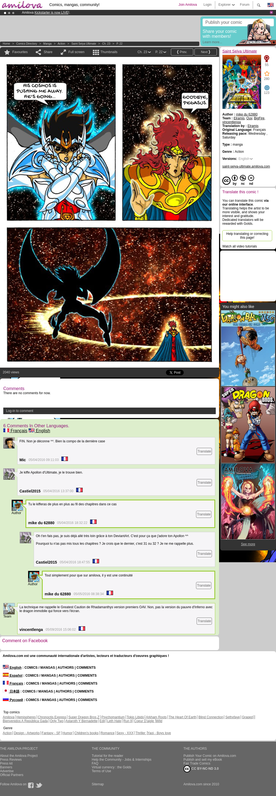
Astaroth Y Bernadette (81, 721)
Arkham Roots (156, 717)
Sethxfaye (232, 717)
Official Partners (11, 775)
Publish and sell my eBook (202, 760)
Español (12, 675)
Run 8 (127, 721)
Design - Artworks (27, 733)
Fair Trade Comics (196, 763)
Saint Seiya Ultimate (83, 43)
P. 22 (119, 43)
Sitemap (98, 784)
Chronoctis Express (52, 717)
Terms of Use (101, 771)
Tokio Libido (135, 717)
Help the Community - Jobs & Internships (121, 760)
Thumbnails (108, 52)
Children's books (86, 733)
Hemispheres (26, 717)
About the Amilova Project (19, 756)
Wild (159, 721)
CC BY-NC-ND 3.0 (201, 768)
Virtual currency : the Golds (111, 767)
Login (207, 5)
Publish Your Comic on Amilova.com (209, 756)
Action (61, 43)
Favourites (20, 52)
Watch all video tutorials (239, 246)
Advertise (7, 771)
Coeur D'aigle (144, 721)
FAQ (95, 763)
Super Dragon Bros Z (83, 717)
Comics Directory (26, 43)
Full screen (76, 52)
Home (6, 43)
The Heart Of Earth (182, 717)
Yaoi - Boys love (159, 733)
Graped (247, 717)
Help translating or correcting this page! (247, 236)
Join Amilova (188, 5)
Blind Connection (211, 717)
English (39, 430)
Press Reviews (11, 760)
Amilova (9, 717)
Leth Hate (114, 721)
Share (48, 52)
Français (15, 430)
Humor (67, 733)
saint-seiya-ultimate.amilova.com (246, 166)
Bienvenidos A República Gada (25, 721)
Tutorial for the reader (107, 756)
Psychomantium (113, 717)
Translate (204, 451)
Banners (6, 767)
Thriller (140, 733)
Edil (102, 721)
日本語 (11, 691)
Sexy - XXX (125, 733)
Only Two (57, 721)
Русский (13, 700)
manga (47, 43)
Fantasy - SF (51, 733)
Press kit (6, 763)
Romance (107, 733)
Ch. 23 (106, 43)
